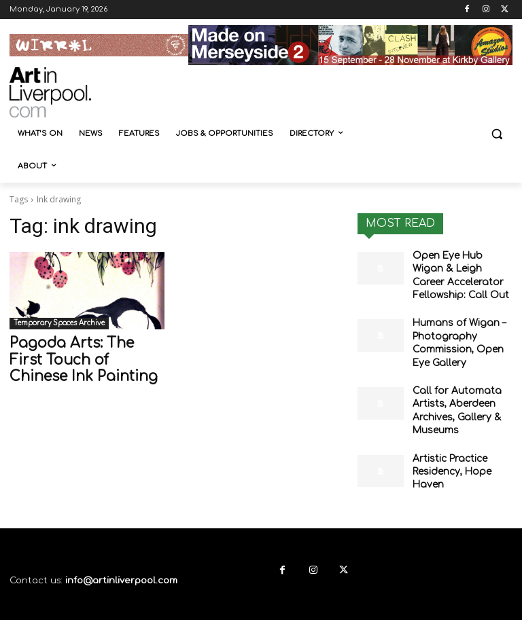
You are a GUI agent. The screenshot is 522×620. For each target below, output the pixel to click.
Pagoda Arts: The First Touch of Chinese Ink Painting (75, 357)
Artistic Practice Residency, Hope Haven (448, 447)
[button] (496, 134)
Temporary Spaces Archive (59, 323)
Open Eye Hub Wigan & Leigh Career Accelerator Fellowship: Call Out (461, 271)
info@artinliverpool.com (121, 554)
